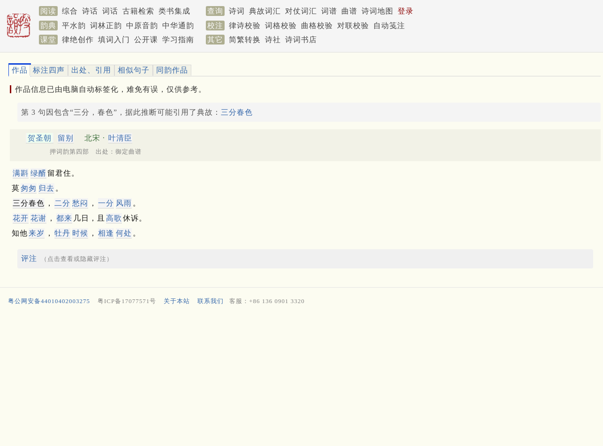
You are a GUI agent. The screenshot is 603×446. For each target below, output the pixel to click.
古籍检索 (138, 11)
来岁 (37, 233)
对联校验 (353, 26)
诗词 (237, 11)
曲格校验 (317, 26)
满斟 (21, 173)
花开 (21, 218)
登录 (406, 11)
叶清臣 (120, 138)
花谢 (38, 218)
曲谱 (349, 11)
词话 (110, 11)
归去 (46, 188)
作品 (20, 70)
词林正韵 (106, 26)
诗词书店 (301, 40)
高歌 (114, 218)
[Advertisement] (287, 377)
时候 (80, 233)
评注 (29, 258)
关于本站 (177, 301)
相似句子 (134, 70)
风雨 (124, 203)
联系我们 (210, 301)
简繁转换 (245, 40)
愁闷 (80, 203)
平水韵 (74, 26)
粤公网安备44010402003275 (49, 301)
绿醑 (38, 173)
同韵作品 (172, 70)
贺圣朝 (40, 138)
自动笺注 (389, 26)
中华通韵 (178, 26)
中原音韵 (142, 26)
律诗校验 (245, 26)
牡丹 (62, 233)
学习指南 (178, 40)
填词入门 (114, 40)
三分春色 (237, 112)
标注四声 (49, 70)
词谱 (329, 11)
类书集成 (174, 11)
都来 (64, 218)
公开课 (146, 40)
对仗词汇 (301, 11)
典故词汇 (265, 11)
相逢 (106, 233)
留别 (66, 138)
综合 (70, 11)
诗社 (273, 40)
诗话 (90, 11)
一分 (106, 203)
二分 (62, 203)
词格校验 (281, 26)
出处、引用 (91, 70)
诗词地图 (377, 11)
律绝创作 (78, 40)
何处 (124, 233)
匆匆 (29, 188)
